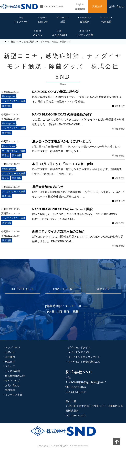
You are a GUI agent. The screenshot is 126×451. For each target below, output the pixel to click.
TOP (4, 42)
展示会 (5, 155)
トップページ (21, 19)
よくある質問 (59, 32)
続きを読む (118, 106)
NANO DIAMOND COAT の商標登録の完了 (62, 114)
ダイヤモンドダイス (80, 347)
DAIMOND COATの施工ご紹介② (55, 91)
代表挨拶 (106, 19)
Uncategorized (9, 96)
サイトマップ (13, 380)
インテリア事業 (84, 32)
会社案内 (84, 19)
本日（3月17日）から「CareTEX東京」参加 (63, 164)
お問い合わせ (116, 6)
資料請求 (97, 6)
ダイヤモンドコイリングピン (85, 357)
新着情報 (6, 106)
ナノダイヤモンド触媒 (13, 101)
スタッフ (38, 32)
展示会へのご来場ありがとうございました (61, 141)
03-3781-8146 (22, 289)
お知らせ (43, 19)
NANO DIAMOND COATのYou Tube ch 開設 (63, 209)
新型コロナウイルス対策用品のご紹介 (58, 231)
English (80, 4)
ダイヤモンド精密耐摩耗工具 (85, 361)
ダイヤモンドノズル (80, 352)
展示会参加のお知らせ (47, 187)
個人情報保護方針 (15, 375)
